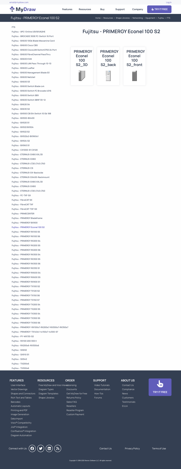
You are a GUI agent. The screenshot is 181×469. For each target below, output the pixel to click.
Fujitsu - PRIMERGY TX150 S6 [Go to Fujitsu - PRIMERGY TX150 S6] (26, 295)
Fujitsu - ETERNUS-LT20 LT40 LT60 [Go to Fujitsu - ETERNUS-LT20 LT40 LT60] (28, 163)
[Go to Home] (23, 9)
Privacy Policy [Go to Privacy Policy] (132, 448)
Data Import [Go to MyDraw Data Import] (17, 418)
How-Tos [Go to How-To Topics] (98, 393)
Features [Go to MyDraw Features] (67, 9)
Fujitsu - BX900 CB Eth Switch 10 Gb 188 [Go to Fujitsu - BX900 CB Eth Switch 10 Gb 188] (31, 113)
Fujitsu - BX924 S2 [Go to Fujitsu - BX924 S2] (21, 140)
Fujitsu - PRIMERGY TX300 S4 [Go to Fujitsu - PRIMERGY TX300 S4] (26, 313)
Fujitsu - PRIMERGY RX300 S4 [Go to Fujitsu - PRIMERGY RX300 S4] (26, 254)
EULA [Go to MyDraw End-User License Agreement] (125, 406)
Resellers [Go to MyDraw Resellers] (71, 406)
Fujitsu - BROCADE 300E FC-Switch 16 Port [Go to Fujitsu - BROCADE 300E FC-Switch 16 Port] (33, 36)
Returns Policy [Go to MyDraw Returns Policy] (73, 397)
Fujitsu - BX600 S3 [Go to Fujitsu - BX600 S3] (21, 81)
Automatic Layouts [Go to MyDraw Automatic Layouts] (20, 406)
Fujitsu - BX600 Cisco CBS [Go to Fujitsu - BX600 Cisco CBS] (25, 45)
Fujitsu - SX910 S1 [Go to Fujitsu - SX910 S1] (20, 354)
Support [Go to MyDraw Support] (120, 9)
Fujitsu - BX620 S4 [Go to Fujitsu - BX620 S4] (21, 104)
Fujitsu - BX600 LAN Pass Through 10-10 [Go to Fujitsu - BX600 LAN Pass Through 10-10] (31, 63)
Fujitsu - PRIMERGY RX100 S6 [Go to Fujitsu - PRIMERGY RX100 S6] (26, 236)
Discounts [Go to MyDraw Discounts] (71, 389)
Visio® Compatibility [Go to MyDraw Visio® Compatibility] (21, 422)
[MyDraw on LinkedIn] (49, 448)
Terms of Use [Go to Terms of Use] (159, 448)
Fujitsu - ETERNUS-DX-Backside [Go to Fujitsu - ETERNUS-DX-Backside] (27, 172)
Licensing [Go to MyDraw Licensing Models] (71, 385)
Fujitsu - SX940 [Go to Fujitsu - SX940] (19, 359)
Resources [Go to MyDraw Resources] (85, 9)
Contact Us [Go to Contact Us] (128, 385)
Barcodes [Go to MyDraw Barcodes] (15, 401)
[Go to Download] (160, 387)
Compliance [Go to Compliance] (128, 389)
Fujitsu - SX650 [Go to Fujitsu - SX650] (19, 350)
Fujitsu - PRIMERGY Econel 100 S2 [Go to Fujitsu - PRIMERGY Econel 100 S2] (28, 227)
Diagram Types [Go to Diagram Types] (46, 389)
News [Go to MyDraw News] (125, 393)
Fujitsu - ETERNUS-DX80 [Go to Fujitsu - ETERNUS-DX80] (24, 159)
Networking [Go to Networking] (138, 18)
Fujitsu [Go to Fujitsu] (161, 18)
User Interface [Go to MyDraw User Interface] (18, 385)
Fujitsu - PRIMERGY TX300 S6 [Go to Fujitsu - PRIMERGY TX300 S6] (26, 322)
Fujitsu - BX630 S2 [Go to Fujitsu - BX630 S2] (21, 109)
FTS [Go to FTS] (168, 18)
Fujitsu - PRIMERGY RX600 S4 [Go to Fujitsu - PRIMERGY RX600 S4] (26, 272)
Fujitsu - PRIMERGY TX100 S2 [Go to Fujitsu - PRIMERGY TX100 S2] (26, 286)
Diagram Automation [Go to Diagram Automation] (21, 435)
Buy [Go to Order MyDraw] (102, 9)
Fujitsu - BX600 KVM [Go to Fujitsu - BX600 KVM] (22, 59)
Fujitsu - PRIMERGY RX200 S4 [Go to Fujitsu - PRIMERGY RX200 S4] (26, 240)
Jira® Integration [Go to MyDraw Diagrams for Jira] (19, 427)
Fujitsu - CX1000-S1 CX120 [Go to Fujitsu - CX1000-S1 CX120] (25, 149)
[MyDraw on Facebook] (32, 448)
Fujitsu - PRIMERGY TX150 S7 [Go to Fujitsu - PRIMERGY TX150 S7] (26, 300)
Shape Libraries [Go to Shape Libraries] (123, 18)
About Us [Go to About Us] (128, 380)
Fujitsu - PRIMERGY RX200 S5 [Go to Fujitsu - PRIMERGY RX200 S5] (26, 245)
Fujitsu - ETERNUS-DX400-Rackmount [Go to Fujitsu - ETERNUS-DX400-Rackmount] (30, 177)
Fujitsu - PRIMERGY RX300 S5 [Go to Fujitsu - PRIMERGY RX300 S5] (26, 259)
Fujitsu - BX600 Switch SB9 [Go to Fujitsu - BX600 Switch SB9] (25, 95)
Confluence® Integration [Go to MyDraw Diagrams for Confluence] (23, 431)
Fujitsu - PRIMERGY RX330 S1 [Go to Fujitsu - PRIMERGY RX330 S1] (26, 268)
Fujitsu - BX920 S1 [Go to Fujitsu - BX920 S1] (20, 122)
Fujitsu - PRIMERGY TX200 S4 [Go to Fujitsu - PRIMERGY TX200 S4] (26, 304)
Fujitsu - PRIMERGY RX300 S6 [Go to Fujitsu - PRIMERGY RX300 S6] (26, 263)
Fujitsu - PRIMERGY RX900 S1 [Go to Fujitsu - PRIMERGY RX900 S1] (26, 281)
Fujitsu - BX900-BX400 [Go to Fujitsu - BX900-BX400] (23, 118)
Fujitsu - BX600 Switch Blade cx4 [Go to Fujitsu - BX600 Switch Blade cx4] (28, 86)
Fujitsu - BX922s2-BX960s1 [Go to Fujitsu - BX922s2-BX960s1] (25, 136)
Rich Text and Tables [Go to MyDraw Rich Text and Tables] (21, 397)
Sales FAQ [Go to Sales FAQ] (71, 401)
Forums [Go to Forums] (98, 397)
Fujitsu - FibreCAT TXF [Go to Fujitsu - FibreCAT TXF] (22, 204)
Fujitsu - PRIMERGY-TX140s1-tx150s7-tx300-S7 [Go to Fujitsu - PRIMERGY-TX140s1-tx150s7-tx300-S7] (35, 331)
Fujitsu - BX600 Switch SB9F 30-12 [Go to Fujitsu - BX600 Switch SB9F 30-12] (29, 99)
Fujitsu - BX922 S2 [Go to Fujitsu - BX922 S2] (21, 131)
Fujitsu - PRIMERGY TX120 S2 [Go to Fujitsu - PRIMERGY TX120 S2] (26, 290)
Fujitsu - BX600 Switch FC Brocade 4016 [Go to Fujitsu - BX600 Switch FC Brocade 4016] (31, 90)
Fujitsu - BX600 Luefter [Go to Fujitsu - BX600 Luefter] (23, 68)
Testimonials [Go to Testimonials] (128, 401)
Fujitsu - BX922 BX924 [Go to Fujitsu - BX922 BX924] (23, 127)
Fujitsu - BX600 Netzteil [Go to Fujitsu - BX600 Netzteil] (23, 77)
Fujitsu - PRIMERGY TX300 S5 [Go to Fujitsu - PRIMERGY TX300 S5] (26, 318)
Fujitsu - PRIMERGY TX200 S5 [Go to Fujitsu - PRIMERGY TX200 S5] (26, 309)
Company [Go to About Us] (137, 9)
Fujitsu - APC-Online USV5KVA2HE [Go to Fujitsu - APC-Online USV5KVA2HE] (28, 31)
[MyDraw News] (57, 448)
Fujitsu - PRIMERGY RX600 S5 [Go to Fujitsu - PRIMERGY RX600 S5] (26, 277)
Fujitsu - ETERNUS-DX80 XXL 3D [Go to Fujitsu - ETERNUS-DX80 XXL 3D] (27, 154)
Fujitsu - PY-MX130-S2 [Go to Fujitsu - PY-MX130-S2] (23, 336)
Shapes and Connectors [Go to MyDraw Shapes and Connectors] (23, 393)
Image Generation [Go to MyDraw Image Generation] (20, 414)
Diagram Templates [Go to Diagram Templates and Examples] (48, 393)
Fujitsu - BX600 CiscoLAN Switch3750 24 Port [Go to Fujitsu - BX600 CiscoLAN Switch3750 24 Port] (34, 49)
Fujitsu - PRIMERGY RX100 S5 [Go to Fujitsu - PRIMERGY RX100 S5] (26, 231)
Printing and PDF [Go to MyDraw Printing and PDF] (19, 410)
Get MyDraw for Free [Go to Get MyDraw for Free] (76, 393)
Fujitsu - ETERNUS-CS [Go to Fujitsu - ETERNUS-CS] (22, 168)
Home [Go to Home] (98, 18)
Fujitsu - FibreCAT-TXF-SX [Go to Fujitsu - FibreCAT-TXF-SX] (24, 209)
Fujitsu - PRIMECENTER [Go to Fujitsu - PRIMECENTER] (23, 213)
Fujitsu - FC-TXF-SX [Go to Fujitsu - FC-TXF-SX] (21, 195)
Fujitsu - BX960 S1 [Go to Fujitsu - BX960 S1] (21, 145)
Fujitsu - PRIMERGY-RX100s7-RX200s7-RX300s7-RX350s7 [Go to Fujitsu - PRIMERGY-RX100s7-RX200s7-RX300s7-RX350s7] (40, 327)
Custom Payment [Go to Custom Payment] (75, 414)
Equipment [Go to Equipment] (150, 18)
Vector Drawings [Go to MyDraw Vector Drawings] (19, 389)
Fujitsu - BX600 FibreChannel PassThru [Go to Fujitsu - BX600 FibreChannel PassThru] (31, 54)
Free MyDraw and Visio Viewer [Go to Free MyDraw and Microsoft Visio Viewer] (53, 385)
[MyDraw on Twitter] (40, 448)
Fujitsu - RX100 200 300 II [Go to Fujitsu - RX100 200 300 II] (24, 340)
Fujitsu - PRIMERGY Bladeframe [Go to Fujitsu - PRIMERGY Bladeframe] (27, 218)
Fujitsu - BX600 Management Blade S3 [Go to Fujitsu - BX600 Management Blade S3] (30, 72)
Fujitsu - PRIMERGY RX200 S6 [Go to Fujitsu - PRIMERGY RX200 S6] (26, 250)
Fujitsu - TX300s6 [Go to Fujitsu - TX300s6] (20, 368)
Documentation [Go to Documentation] (102, 389)
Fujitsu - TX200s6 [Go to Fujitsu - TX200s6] (20, 363)
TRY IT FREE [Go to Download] (159, 9)
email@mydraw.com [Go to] (19, 2)
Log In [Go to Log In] (168, 2)
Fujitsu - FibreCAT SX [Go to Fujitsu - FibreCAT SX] (22, 199)
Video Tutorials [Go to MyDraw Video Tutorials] (102, 385)
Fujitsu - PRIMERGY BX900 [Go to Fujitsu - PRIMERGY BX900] (24, 222)
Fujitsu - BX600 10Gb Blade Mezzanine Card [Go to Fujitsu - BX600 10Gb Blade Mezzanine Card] (33, 40)
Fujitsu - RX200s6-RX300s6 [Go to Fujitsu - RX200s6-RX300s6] (25, 345)
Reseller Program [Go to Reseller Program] (75, 410)
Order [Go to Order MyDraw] (70, 380)
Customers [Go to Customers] (128, 397)
